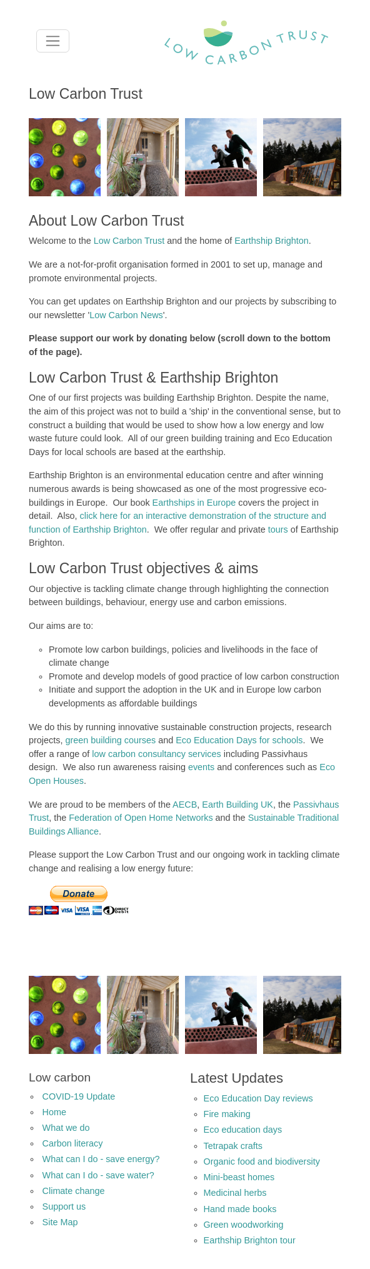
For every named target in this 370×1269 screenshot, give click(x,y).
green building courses (110, 740)
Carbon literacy (72, 1143)
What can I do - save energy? (101, 1159)
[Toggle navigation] (52, 41)
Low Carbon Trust (129, 241)
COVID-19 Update (79, 1096)
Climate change (73, 1191)
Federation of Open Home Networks (140, 818)
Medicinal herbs (235, 1193)
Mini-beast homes (239, 1177)
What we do (66, 1128)
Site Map (60, 1222)
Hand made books (240, 1209)
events (201, 767)
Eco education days (243, 1130)
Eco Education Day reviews (258, 1098)
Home (54, 1112)
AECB (184, 805)
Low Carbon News (126, 315)
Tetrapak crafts (233, 1146)
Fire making (227, 1114)
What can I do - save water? (98, 1175)
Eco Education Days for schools (239, 740)
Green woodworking (244, 1225)
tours (278, 529)
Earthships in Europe (194, 503)
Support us (64, 1206)
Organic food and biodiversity (262, 1161)
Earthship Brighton (271, 241)
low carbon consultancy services (156, 754)
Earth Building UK (237, 805)
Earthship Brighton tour (250, 1240)
